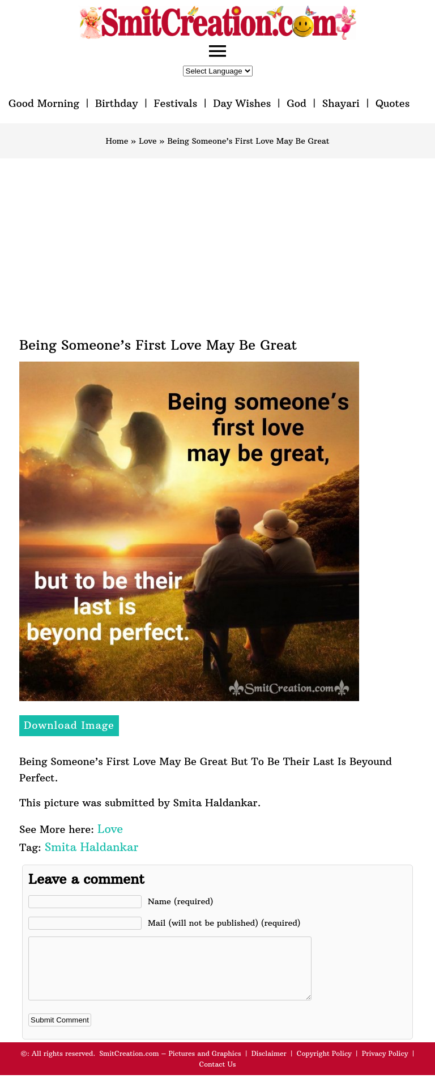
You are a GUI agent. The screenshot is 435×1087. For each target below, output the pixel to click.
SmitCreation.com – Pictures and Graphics (170, 1065)
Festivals (175, 103)
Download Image (69, 725)
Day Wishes (242, 103)
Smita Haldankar (91, 847)
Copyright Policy (324, 1065)
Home (116, 141)
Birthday (116, 103)
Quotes (393, 103)
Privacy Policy (385, 1065)
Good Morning (43, 103)
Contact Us (217, 1076)
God (296, 103)
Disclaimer (269, 1065)
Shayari (341, 103)
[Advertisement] (217, 243)
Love (148, 141)
